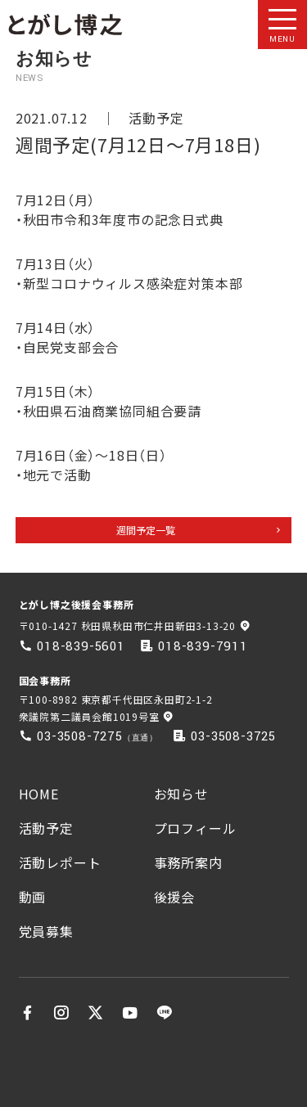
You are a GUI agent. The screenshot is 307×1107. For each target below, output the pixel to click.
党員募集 (46, 931)
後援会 (174, 897)
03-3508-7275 (80, 736)
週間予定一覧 (145, 530)
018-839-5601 (81, 646)
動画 (33, 897)
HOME (39, 793)
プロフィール (195, 828)
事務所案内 (188, 862)
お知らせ (181, 793)
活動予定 (156, 118)
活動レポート (60, 862)
